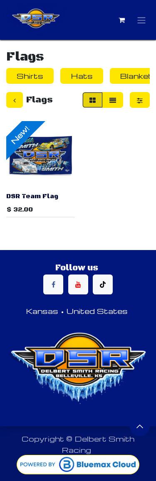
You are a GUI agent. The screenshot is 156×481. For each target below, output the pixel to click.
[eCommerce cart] (121, 20)
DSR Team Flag (32, 196)
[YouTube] (78, 284)
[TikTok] (103, 284)
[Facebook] (53, 284)
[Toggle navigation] (141, 20)
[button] (140, 426)
